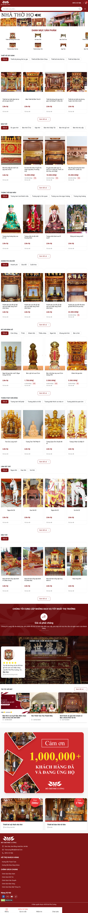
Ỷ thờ (23, 333)
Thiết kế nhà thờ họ (57, 59)
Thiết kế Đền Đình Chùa (39, 59)
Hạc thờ (23, 470)
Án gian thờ (14, 128)
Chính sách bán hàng (8, 883)
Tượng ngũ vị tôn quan (39, 196)
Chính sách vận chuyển (9, 880)
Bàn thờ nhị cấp (78, 128)
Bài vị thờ (76, 333)
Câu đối (24, 265)
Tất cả (5, 59)
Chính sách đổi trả (7, 877)
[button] (85, 88)
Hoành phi (14, 265)
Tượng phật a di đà (34, 402)
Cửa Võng (14, 333)
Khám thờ (31, 333)
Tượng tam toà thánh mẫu (19, 196)
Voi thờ (32, 470)
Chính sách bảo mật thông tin (11, 887)
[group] (44, 19)
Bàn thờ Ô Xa (26, 128)
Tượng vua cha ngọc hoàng (60, 196)
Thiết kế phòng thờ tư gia (19, 59)
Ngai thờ (53, 333)
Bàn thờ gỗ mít (64, 128)
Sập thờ (37, 128)
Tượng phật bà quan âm (75, 402)
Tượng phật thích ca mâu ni (53, 402)
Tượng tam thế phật (17, 402)
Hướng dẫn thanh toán (9, 862)
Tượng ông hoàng (80, 196)
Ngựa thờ (14, 470)
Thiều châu (42, 333)
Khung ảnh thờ (64, 333)
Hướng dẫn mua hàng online (11, 865)
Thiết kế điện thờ (74, 59)
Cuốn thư (33, 265)
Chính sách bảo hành (8, 874)
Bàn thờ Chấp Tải (49, 128)
